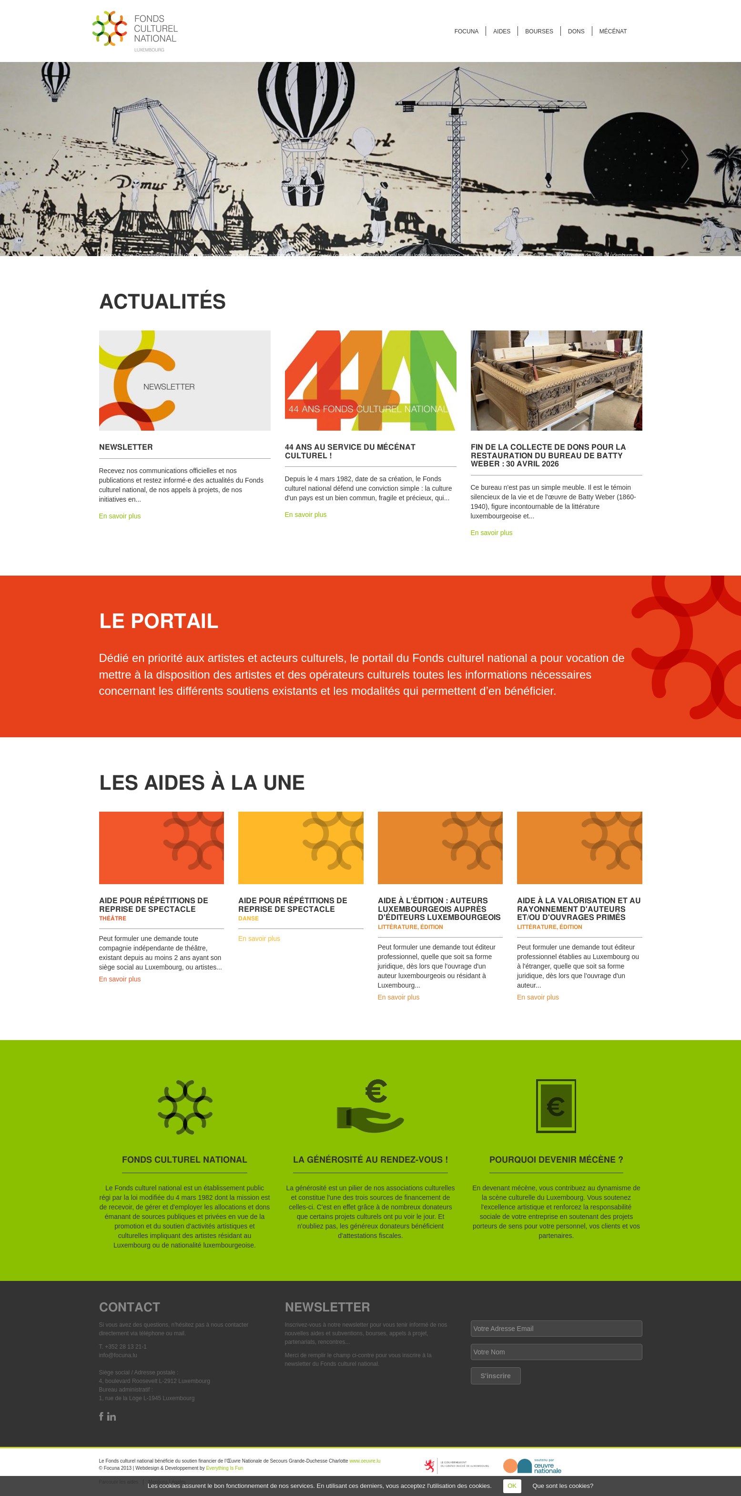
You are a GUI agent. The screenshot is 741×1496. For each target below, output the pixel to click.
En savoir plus (120, 516)
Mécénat (613, 31)
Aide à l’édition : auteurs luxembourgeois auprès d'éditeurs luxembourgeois (439, 908)
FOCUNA (467, 31)
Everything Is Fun (224, 1468)
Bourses (539, 31)
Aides (501, 31)
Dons (576, 31)
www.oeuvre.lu (364, 1461)
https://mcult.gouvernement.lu (456, 1466)
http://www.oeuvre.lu (532, 1466)
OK (512, 1485)
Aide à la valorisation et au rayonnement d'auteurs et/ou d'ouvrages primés (579, 908)
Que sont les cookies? (562, 1485)
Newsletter (126, 446)
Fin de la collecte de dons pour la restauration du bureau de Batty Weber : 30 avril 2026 (548, 455)
